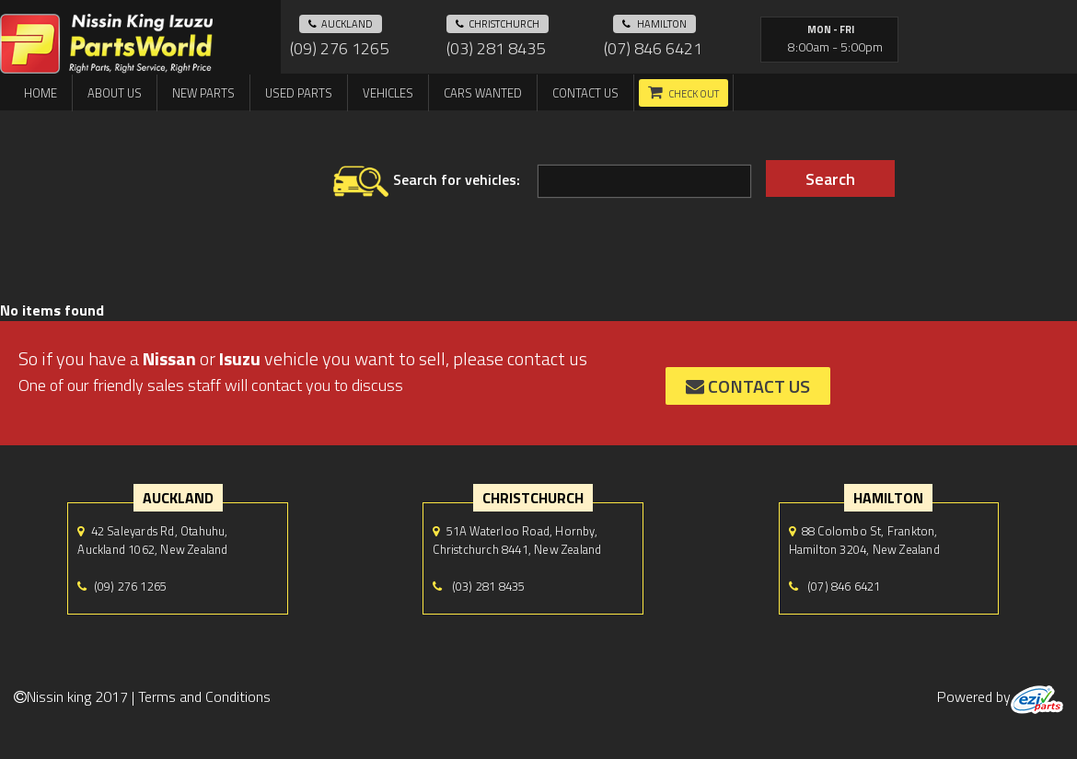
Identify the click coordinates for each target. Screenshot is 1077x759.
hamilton (654, 24)
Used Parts (298, 93)
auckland (340, 24)
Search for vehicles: (426, 181)
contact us (748, 386)
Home (40, 93)
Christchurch (497, 24)
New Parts (203, 93)
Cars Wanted (483, 93)
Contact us (585, 93)
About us (114, 93)
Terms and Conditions (204, 696)
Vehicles (388, 93)
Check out (693, 93)
